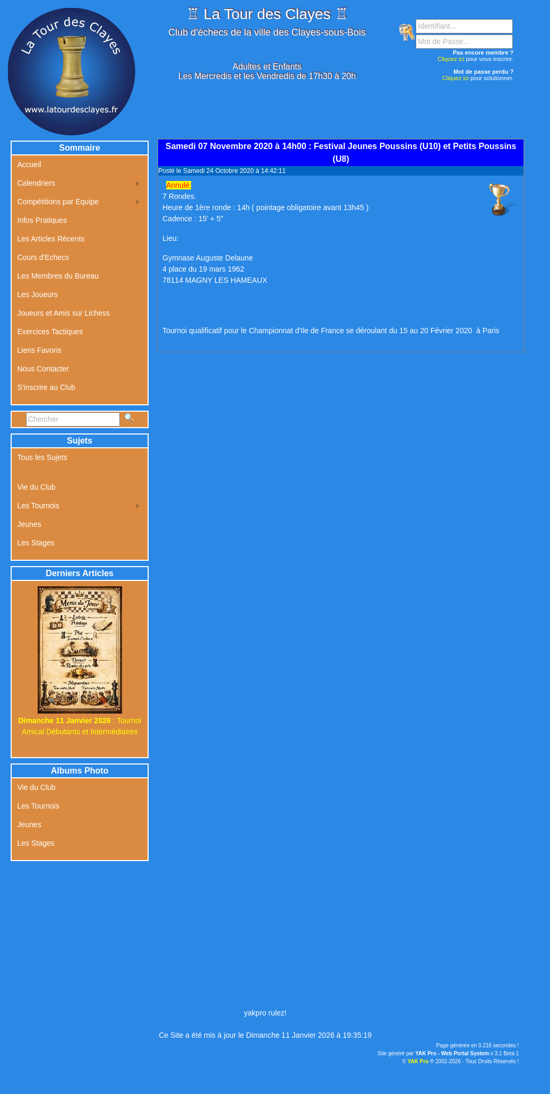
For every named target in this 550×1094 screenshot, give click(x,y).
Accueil (29, 164)
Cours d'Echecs (44, 257)
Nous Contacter (43, 368)
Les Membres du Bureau (58, 276)
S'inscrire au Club (46, 387)
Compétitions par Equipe (58, 201)
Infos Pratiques (42, 220)
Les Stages (36, 543)
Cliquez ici (450, 59)
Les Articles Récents (51, 239)
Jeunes (29, 524)
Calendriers (37, 183)
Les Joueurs (38, 294)
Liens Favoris (40, 350)
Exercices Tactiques (50, 331)
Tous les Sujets (42, 457)
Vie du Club (37, 487)
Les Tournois (38, 505)
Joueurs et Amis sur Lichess (64, 313)
